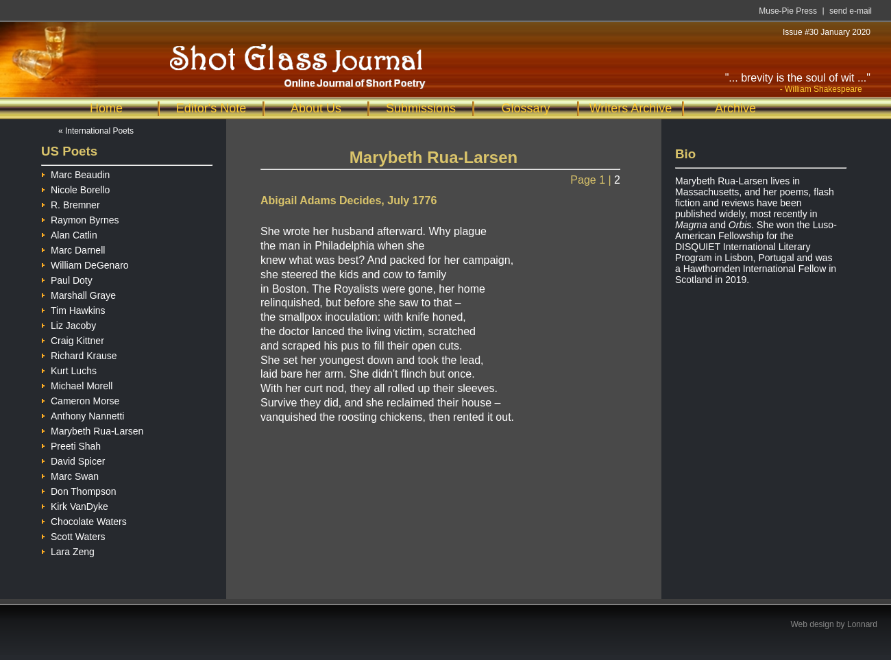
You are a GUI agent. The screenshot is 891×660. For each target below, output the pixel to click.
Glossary (525, 108)
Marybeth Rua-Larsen (92, 429)
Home (106, 108)
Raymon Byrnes (80, 218)
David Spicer (73, 459)
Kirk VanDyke (74, 505)
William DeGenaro (85, 263)
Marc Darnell (73, 248)
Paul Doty (67, 278)
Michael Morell (76, 384)
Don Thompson (78, 489)
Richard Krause (79, 354)
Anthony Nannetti (82, 414)
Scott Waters (73, 535)
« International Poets (96, 131)
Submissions (421, 108)
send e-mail (850, 11)
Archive (735, 108)
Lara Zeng (68, 550)
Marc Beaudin (75, 173)
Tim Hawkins (73, 309)
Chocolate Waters (84, 520)
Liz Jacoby (68, 324)
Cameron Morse (80, 399)
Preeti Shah (71, 444)
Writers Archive (630, 108)
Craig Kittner (72, 339)
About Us (316, 108)
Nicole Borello (75, 188)
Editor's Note (211, 108)
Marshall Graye (78, 293)
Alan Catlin (69, 233)
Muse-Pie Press (788, 11)
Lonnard (862, 624)
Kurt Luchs (69, 369)
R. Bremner (70, 203)
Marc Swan (70, 474)
